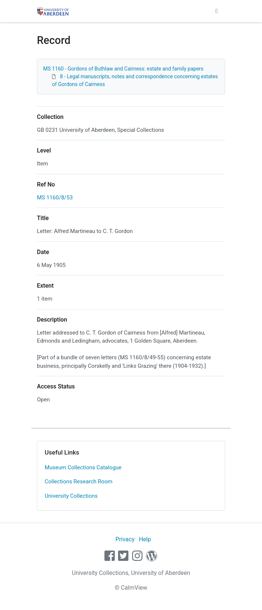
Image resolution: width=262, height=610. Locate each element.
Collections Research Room (79, 481)
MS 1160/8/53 (55, 197)
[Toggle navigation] (216, 11)
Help (145, 539)
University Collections (71, 496)
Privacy (125, 539)
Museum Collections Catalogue (83, 467)
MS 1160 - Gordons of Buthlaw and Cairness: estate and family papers (123, 69)
